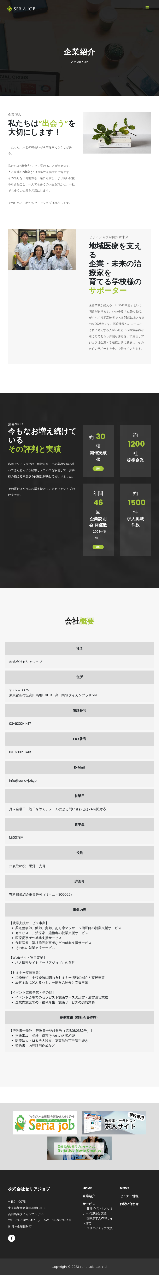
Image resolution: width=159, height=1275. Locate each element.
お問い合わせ (129, 1204)
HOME (87, 1188)
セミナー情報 (129, 1196)
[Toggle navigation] (147, 8)
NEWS (124, 1188)
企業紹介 (89, 1196)
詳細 (98, 468)
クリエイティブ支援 (100, 1228)
